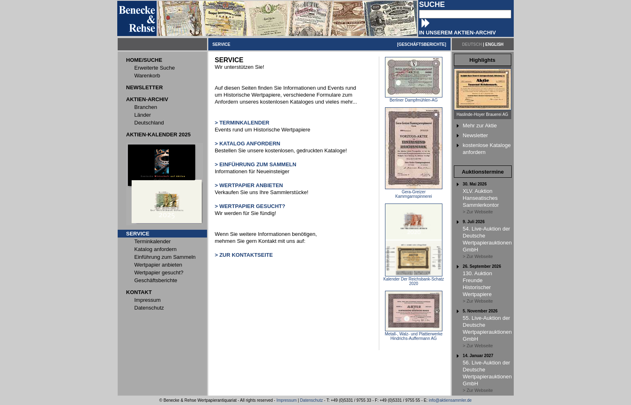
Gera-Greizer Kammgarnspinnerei (413, 192)
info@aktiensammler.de (450, 400)
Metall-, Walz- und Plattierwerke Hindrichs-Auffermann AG (413, 334)
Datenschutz (311, 400)
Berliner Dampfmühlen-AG (413, 98)
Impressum (286, 400)
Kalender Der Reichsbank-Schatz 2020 (413, 279)
